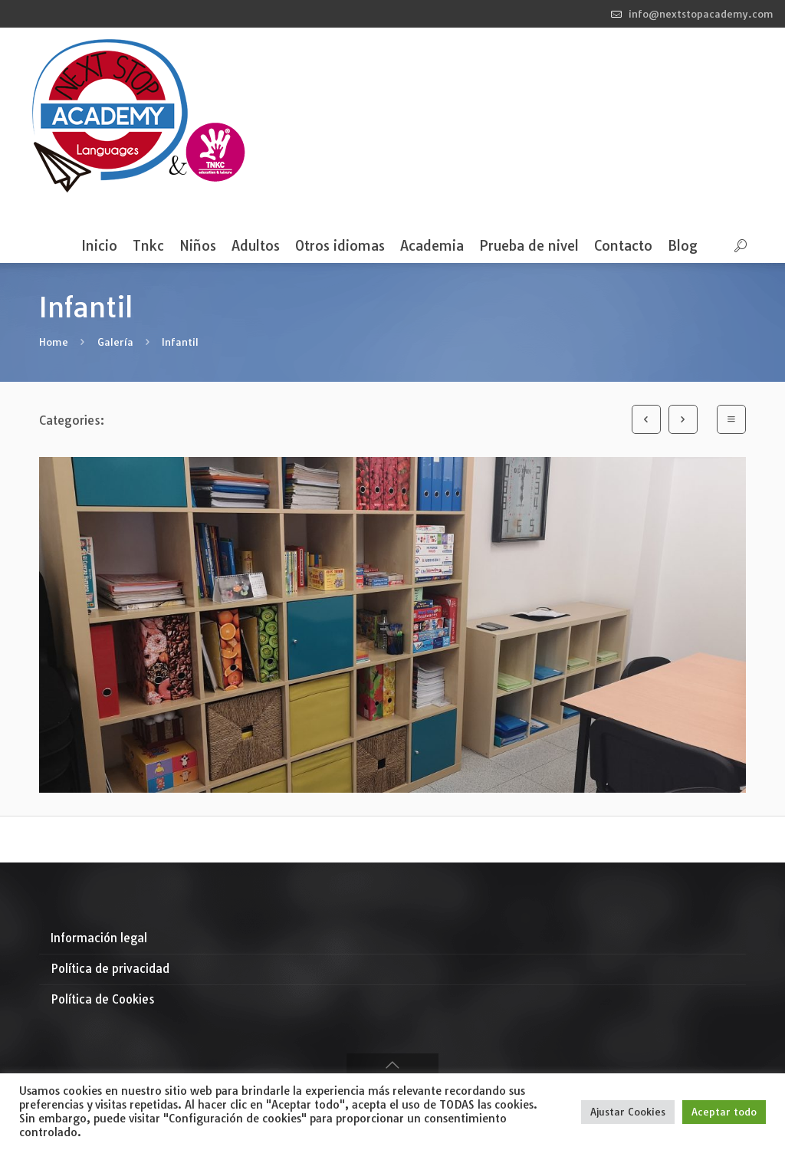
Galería (115, 342)
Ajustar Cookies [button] (627, 1112)
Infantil (180, 342)
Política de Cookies (103, 999)
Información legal (99, 938)
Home (53, 342)
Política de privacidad (110, 968)
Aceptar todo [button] (724, 1112)
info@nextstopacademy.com (701, 14)
